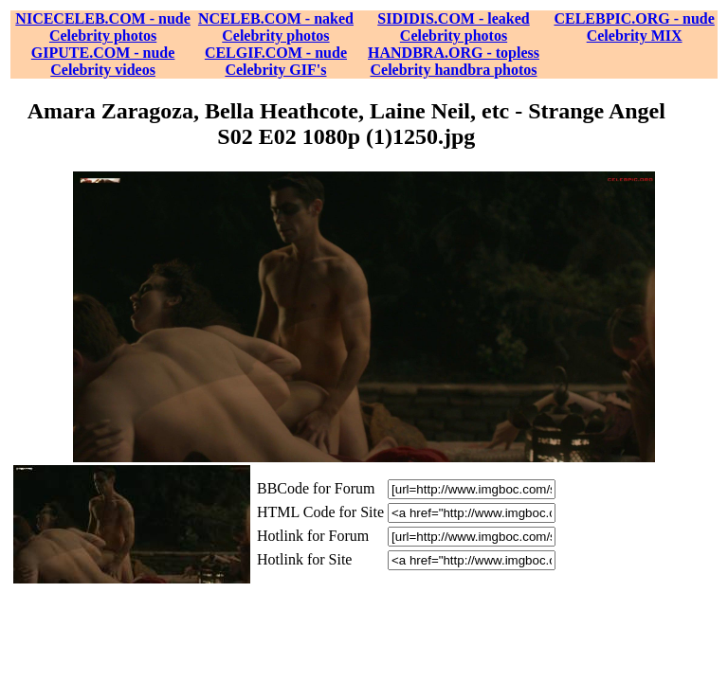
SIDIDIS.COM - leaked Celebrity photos (453, 27)
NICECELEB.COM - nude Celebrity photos (102, 27)
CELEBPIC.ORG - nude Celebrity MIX (634, 27)
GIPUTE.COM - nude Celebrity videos (103, 61)
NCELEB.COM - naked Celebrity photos (276, 27)
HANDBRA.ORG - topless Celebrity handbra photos (453, 61)
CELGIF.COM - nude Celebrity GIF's (276, 61)
